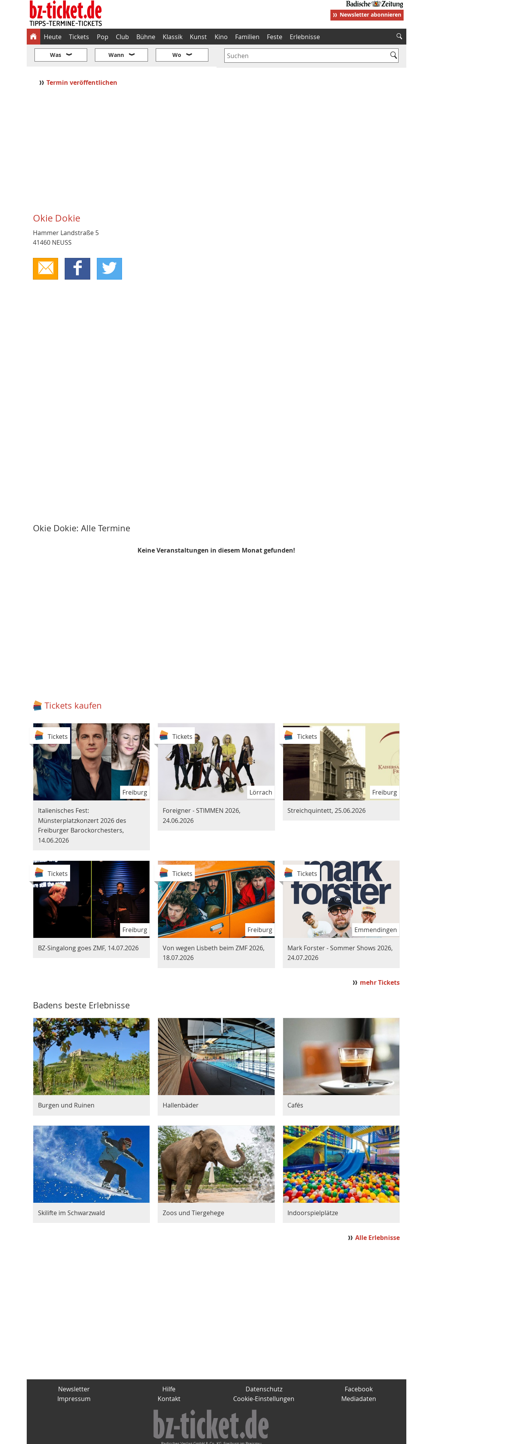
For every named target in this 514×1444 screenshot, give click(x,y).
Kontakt (169, 1376)
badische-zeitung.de (125, 1435)
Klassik (172, 37)
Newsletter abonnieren (370, 14)
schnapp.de (179, 1435)
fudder (214, 1435)
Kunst (198, 37)
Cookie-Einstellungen (263, 1376)
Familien (247, 37)
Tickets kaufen (73, 682)
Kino (221, 37)
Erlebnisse (305, 37)
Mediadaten (358, 1376)
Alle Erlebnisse (377, 1214)
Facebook (359, 1366)
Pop (102, 37)
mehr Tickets (380, 959)
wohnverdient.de (256, 1435)
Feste (274, 37)
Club (122, 37)
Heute (53, 37)
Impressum (74, 1376)
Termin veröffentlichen (82, 59)
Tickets (79, 37)
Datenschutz (264, 1366)
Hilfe (168, 1366)
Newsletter (74, 1366)
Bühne (145, 37)
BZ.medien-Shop (312, 1435)
